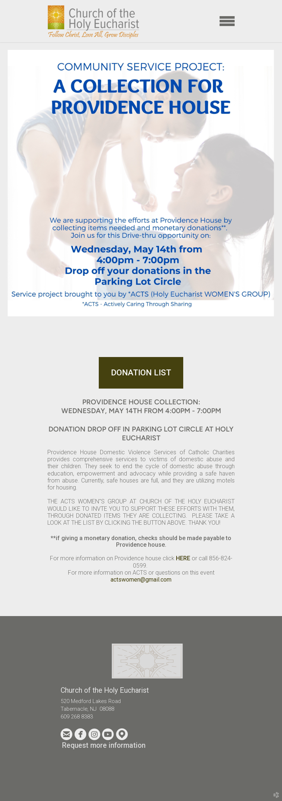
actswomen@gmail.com (141, 579)
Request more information (103, 745)
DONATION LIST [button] (141, 372)
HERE (184, 558)
